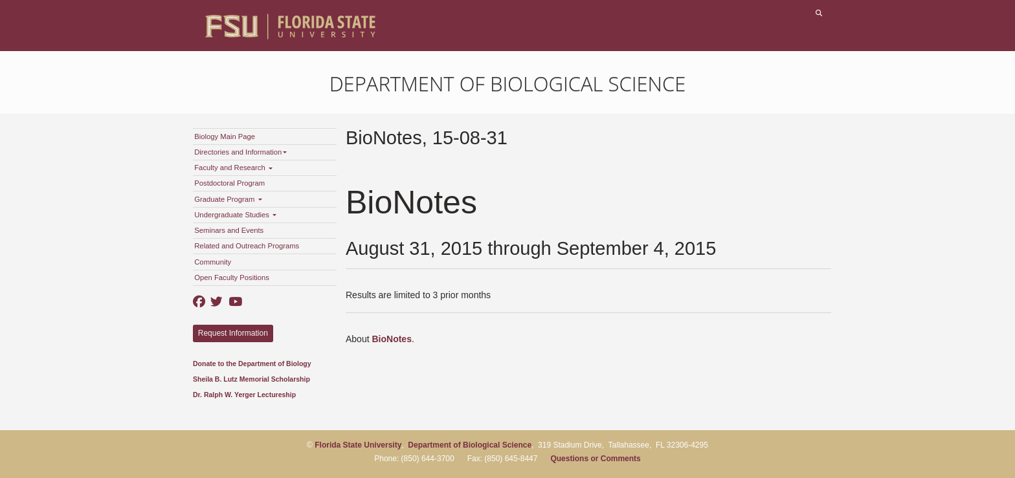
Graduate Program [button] (228, 199)
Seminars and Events (228, 230)
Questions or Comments (595, 458)
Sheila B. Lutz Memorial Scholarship (251, 379)
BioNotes (391, 339)
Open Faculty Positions (231, 277)
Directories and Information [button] (240, 152)
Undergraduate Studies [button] (235, 215)
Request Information (233, 333)
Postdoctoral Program (229, 183)
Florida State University (358, 445)
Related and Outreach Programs (246, 246)
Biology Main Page (224, 136)
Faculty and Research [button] (233, 167)
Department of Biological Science (507, 83)
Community (212, 262)
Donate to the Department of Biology (252, 363)
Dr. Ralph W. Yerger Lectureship (244, 394)
